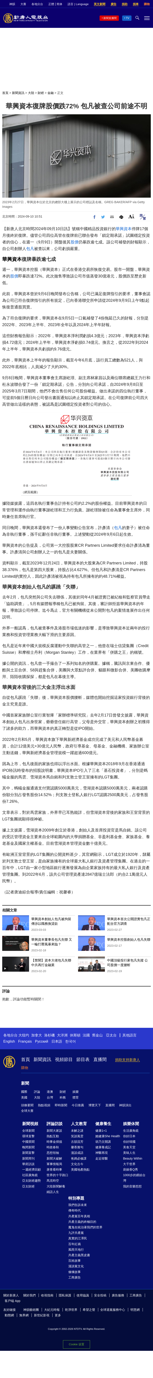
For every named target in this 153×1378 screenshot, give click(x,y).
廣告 (113, 4)
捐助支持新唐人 (127, 1060)
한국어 (70, 1041)
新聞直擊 (28, 1152)
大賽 (23, 4)
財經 (41, 93)
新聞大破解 (54, 1158)
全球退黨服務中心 (112, 1309)
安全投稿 (100, 1295)
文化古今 (77, 1164)
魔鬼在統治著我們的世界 (85, 1227)
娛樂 (76, 1091)
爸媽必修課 (78, 1158)
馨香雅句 (77, 1147)
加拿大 (36, 1035)
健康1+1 (101, 1130)
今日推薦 (78, 1105)
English (9, 1041)
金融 (50, 93)
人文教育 (79, 1124)
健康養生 (103, 1124)
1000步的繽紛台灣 (134, 1177)
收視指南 (47, 1295)
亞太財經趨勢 (31, 1180)
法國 (86, 1035)
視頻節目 (64, 1059)
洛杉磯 (49, 1035)
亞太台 (111, 1035)
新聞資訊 (18, 93)
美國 (24, 1097)
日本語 (56, 1041)
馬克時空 (53, 1180)
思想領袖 (53, 1152)
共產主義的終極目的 (82, 1221)
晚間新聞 (28, 1147)
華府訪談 (28, 1164)
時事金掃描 (54, 1141)
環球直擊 (28, 1136)
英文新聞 (99, 4)
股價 (74, 242)
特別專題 (76, 1198)
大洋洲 (62, 1035)
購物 (147, 4)
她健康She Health (107, 1136)
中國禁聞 (28, 1141)
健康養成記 (103, 1147)
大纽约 (23, 1035)
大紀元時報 (52, 1309)
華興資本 (124, 229)
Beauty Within (132, 1158)
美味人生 (129, 1152)
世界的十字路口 (57, 1175)
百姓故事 (74, 1260)
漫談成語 (77, 1152)
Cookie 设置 (76, 1344)
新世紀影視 (41, 1315)
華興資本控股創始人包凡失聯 (128, 939)
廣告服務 (118, 1295)
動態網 (9, 1315)
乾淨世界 (71, 1309)
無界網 (24, 1315)
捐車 (136, 4)
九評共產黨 (76, 1233)
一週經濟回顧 (31, 1169)
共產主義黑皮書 (79, 1255)
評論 (37, 1091)
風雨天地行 (76, 1249)
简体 (59, 4)
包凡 (30, 249)
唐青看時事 (54, 1169)
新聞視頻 (30, 1124)
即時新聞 (61, 1105)
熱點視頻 (44, 1105)
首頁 (5, 93)
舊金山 (97, 1035)
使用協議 (82, 1295)
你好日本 (129, 1136)
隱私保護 (65, 1295)
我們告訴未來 (77, 1205)
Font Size (131, 216)
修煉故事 (74, 1272)
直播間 (100, 1059)
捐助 (125, 4)
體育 (76, 1097)
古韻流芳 (77, 1141)
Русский (41, 1041)
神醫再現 (101, 1152)
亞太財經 (28, 1186)
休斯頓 (75, 1035)
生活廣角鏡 (131, 1130)
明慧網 (135, 1309)
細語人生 (53, 1192)
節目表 (83, 1059)
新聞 (25, 1083)
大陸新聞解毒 (56, 1186)
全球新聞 (28, 1130)
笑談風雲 (77, 1136)
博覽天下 (94, 1105)
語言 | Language (78, 4)
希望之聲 (89, 1309)
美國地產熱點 (80, 1169)
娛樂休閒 (131, 1124)
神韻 (12, 4)
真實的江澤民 (77, 1238)
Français (25, 1041)
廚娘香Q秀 (130, 1169)
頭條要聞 (27, 1105)
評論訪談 (55, 1124)
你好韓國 (129, 1141)
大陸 (31, 93)
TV (127, 18)
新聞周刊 (28, 1158)
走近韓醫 (101, 1158)
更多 (58, 1315)
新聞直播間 (110, 18)
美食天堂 (129, 1147)
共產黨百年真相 (79, 1216)
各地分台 (37, 4)
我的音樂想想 (132, 1186)
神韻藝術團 (31, 1309)
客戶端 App (12, 1301)
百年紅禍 (74, 1244)
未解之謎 (77, 1130)
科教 (63, 1097)
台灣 (50, 1097)
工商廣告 (74, 1277)
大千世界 (129, 1164)
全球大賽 (27, 1110)
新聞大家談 (54, 1130)
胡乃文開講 (103, 1141)
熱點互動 (53, 1136)
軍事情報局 (54, 1164)
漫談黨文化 (76, 1266)
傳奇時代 (74, 1210)
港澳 (50, 1091)
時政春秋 (53, 1147)
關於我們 (29, 1295)
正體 (51, 4)
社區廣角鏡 (30, 1175)
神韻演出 (125, 1105)
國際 (24, 1091)
